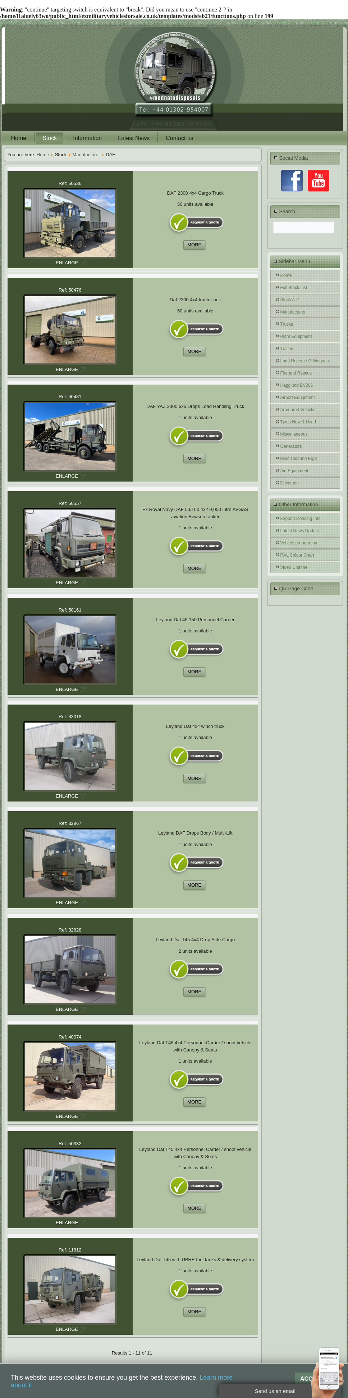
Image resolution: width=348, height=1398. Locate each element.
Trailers (287, 348)
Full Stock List (293, 287)
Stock (49, 138)
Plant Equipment (296, 336)
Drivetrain (289, 483)
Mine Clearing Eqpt (298, 458)
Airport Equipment (297, 397)
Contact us (179, 138)
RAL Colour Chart (297, 555)
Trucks (286, 324)
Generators (291, 446)
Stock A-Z (289, 299)
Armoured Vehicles (298, 409)
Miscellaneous (294, 434)
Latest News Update (299, 530)
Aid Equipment (294, 470)
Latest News (134, 138)
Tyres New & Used (298, 421)
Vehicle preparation (298, 542)
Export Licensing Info (300, 518)
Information (87, 138)
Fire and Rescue (296, 373)
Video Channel (294, 567)
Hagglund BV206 (296, 385)
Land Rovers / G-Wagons (304, 360)
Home (19, 138)
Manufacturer (86, 154)
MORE (194, 244)
